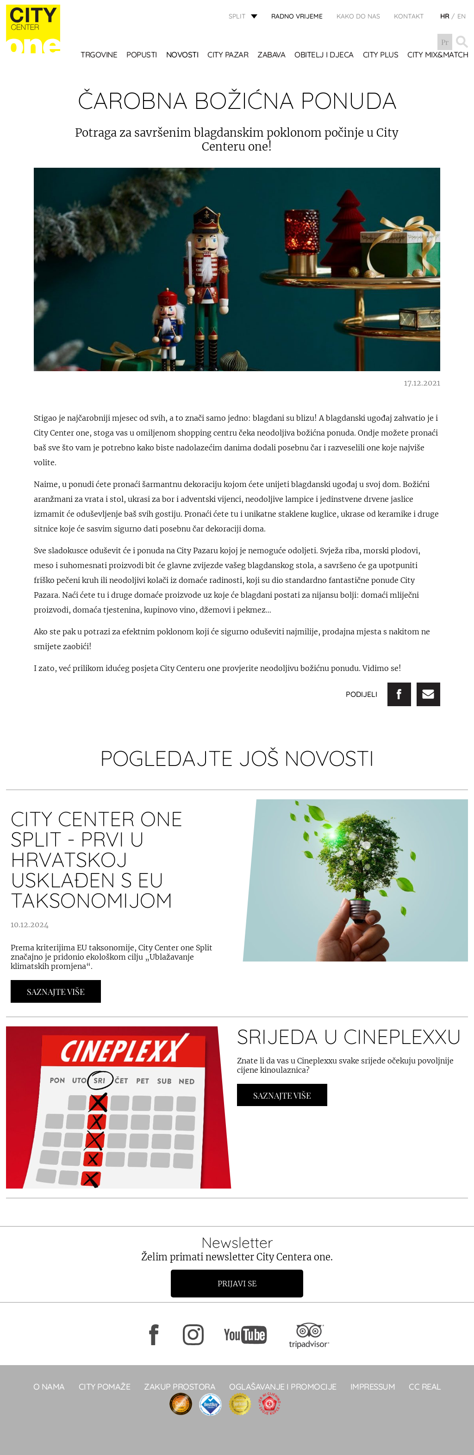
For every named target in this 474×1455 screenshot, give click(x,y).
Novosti (182, 55)
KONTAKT (409, 16)
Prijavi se (237, 1283)
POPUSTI (141, 55)
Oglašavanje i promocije (283, 1386)
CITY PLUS (381, 55)
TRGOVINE (99, 55)
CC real (425, 1386)
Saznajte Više (56, 991)
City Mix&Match (437, 55)
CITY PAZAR (227, 55)
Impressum (372, 1386)
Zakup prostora (179, 1386)
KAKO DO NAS (358, 16)
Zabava (271, 55)
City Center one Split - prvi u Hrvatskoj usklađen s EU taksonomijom (96, 859)
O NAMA (49, 1386)
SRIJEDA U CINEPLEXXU (349, 1036)
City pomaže (105, 1386)
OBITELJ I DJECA (324, 55)
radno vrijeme (297, 16)
